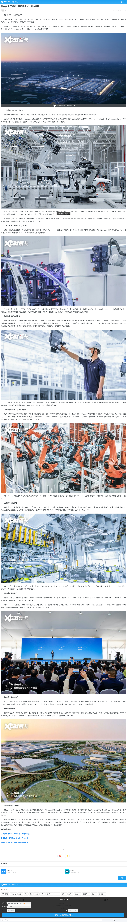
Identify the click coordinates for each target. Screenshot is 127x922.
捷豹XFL (77, 894)
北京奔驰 (13, 894)
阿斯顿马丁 (5, 894)
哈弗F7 (64, 894)
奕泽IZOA (50, 894)
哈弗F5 (57, 894)
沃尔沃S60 (102, 894)
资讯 (13, 2)
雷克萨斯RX (86, 894)
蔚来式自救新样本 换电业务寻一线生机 (14, 842)
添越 (26, 894)
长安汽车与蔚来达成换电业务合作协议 (14, 838)
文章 (9, 2)
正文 (16, 2)
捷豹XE (70, 894)
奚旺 (4, 10)
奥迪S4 (20, 894)
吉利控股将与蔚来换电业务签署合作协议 (15, 834)
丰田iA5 (42, 894)
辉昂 (31, 894)
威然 (36, 894)
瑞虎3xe (94, 894)
